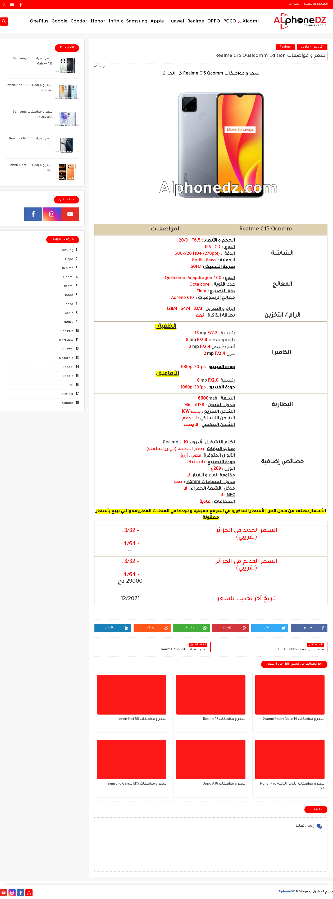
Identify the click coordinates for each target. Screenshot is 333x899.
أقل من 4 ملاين (312, 47)
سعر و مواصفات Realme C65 (31, 139)
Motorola (66, 358)
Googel (67, 367)
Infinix (116, 21)
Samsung (136, 21)
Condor (79, 21)
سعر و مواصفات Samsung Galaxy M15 (136, 784)
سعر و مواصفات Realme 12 (224, 719)
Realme (195, 21)
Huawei (175, 21)
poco (69, 304)
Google (59, 21)
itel (71, 385)
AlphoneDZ (287, 892)
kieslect (67, 394)
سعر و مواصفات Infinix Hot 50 (142, 719)
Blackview (66, 340)
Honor (98, 21)
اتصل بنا (294, 4)
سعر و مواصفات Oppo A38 (224, 784)
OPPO (213, 21)
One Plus (66, 331)
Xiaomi (251, 21)
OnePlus (39, 21)
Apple (157, 21)
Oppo (69, 259)
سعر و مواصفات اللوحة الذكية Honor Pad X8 (292, 786)
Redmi (68, 286)
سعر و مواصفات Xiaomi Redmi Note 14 (294, 719)
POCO (229, 21)
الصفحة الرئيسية (316, 4)
